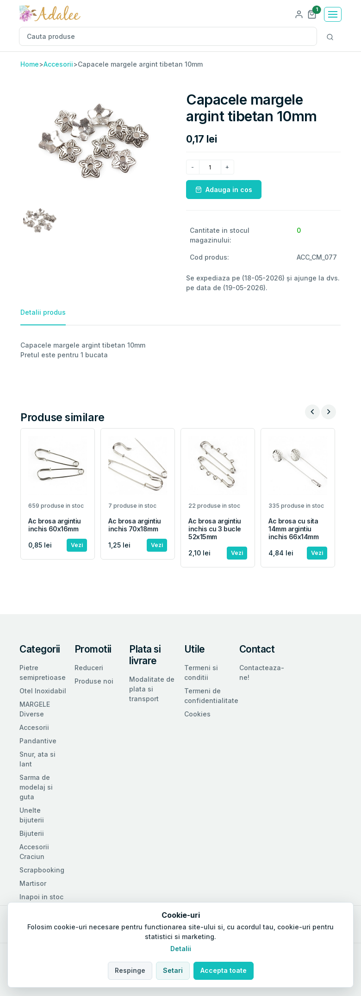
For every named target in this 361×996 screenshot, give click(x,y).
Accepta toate (223, 970)
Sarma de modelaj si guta (36, 787)
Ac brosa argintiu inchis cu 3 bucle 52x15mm (214, 529)
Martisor (32, 883)
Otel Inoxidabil (42, 691)
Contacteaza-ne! (261, 672)
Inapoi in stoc (41, 897)
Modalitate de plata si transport (151, 689)
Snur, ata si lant (37, 759)
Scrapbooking (41, 870)
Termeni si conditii (201, 672)
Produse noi (94, 681)
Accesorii (58, 64)
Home (29, 64)
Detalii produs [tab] (43, 312)
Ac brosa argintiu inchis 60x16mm (54, 525)
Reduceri (89, 668)
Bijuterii (31, 833)
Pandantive (37, 741)
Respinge (130, 970)
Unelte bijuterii (31, 815)
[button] (312, 14)
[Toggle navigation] (333, 14)
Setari (173, 970)
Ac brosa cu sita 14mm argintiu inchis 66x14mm (293, 529)
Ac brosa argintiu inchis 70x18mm (134, 525)
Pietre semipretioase (42, 672)
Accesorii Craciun (34, 851)
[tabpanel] (180, 350)
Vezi (77, 545)
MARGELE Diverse (34, 709)
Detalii (180, 948)
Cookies (197, 714)
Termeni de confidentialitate (211, 695)
